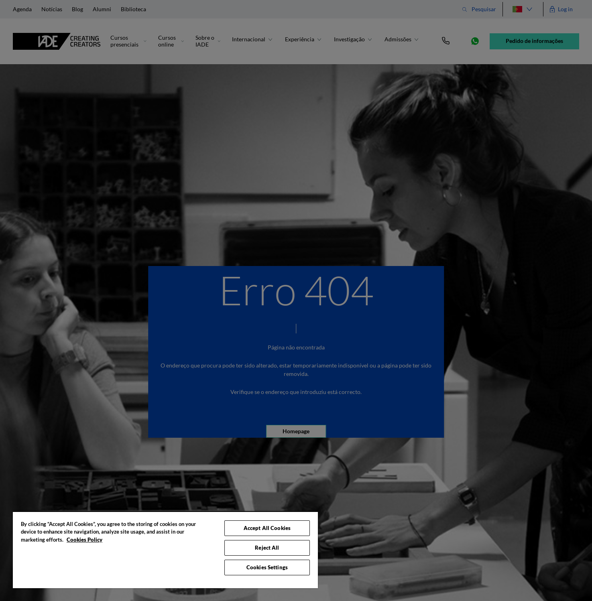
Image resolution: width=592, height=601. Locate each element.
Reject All (267, 547)
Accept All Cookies (267, 528)
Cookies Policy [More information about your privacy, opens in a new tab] (84, 539)
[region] (165, 549)
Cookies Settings (267, 567)
